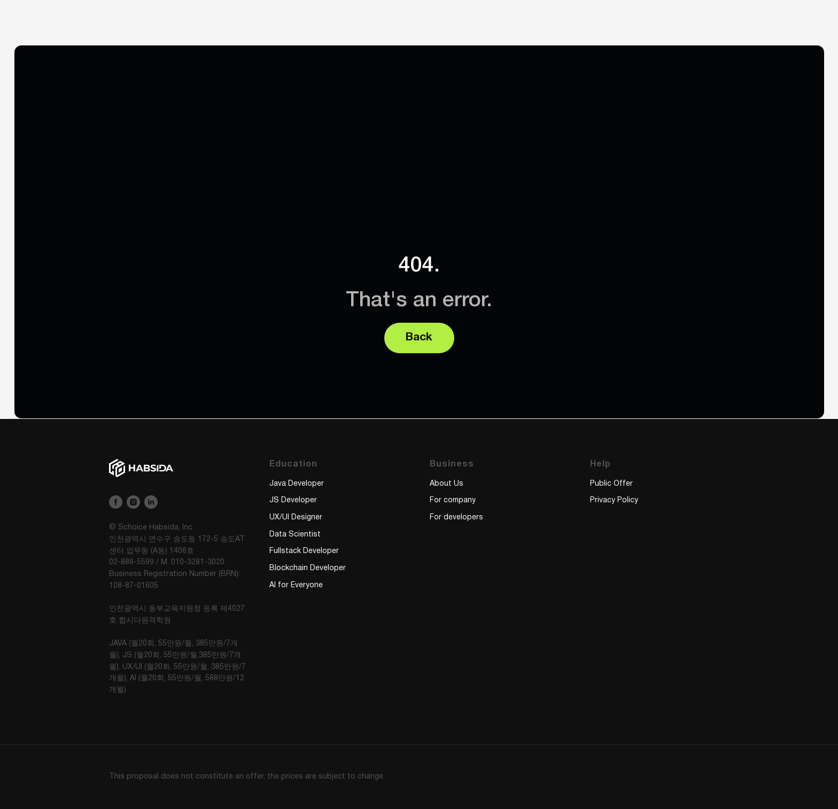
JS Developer (293, 500)
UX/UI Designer (295, 517)
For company (453, 500)
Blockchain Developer (307, 568)
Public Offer (611, 483)
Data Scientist (295, 534)
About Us (446, 483)
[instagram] (133, 502)
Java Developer (296, 483)
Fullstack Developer (304, 551)
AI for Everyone (296, 585)
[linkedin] (151, 502)
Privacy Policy (614, 500)
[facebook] (115, 502)
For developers (456, 517)
